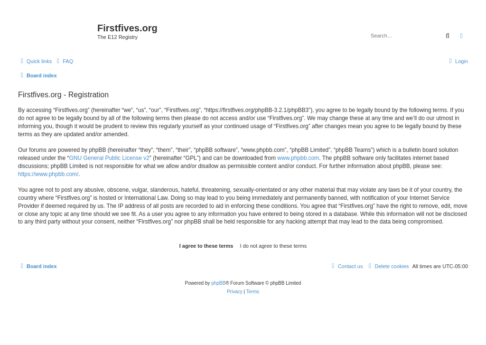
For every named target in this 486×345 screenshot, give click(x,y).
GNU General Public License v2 (109, 158)
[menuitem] (63, 61)
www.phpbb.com (298, 158)
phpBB (218, 283)
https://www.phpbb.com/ (48, 174)
